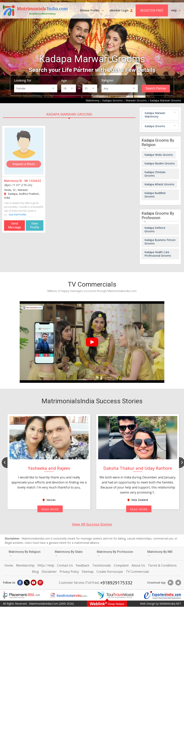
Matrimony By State (68, 553)
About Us (138, 565)
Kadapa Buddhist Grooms (155, 194)
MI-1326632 (32, 181)
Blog (35, 571)
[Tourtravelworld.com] (115, 595)
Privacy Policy (69, 571)
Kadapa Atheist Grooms (159, 184)
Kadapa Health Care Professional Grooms (157, 253)
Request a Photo (24, 164)
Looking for (22, 80)
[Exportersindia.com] (162, 595)
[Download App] (170, 582)
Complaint (121, 565)
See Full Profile (17, 214)
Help (176, 10)
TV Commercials (137, 571)
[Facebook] (20, 582)
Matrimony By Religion (25, 553)
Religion (107, 80)
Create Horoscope (109, 571)
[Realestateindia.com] (68, 595)
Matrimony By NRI (159, 553)
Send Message (14, 225)
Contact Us (65, 565)
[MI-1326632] (23, 151)
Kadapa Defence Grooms (154, 229)
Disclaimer (49, 571)
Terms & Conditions (162, 565)
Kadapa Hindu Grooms (158, 155)
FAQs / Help (45, 565)
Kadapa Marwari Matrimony (155, 114)
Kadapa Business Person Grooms (160, 241)
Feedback (82, 565)
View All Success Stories (92, 524)
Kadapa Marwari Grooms (69, 114)
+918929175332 (116, 582)
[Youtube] (33, 582)
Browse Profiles (92, 10)
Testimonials (101, 565)
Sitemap (88, 571)
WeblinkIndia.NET (170, 603)
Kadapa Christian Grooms (154, 173)
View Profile (34, 225)
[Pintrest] (40, 582)
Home (8, 565)
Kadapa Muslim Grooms (159, 163)
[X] (27, 582)
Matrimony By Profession (115, 553)
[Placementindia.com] (21, 595)
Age (64, 80)
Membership (25, 565)
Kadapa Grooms (155, 126)
